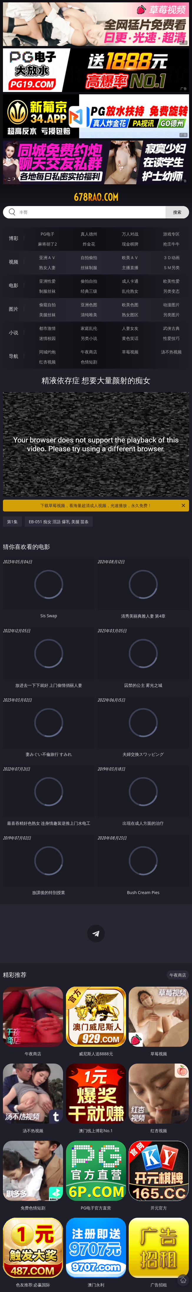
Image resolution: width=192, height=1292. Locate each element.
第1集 (12, 521)
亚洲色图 (89, 304)
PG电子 (47, 234)
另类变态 (171, 291)
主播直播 (130, 267)
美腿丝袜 (47, 314)
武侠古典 (171, 328)
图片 (13, 309)
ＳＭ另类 (171, 267)
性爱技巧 (171, 338)
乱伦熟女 (130, 291)
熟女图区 (130, 314)
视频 (13, 262)
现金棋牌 (130, 244)
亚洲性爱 (47, 281)
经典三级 (89, 291)
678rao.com (96, 197)
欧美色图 (130, 304)
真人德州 (89, 234)
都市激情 (47, 328)
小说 (13, 332)
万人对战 (130, 234)
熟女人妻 (47, 267)
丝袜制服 (89, 267)
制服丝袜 (47, 291)
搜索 (177, 212)
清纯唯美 (89, 314)
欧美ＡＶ (130, 257)
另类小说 (89, 338)
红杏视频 (47, 362)
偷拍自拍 (89, 281)
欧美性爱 (171, 281)
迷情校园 (47, 338)
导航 (13, 356)
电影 (13, 285)
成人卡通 (130, 281)
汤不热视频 (171, 352)
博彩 (13, 238)
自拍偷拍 (89, 257)
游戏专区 (171, 234)
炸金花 (89, 244)
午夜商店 (89, 352)
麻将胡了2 (47, 244)
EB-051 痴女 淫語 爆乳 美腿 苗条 (59, 521)
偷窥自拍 (47, 304)
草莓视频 (130, 352)
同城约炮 (47, 352)
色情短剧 (89, 362)
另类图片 (171, 314)
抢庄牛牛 (171, 244)
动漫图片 (171, 304)
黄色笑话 (130, 338)
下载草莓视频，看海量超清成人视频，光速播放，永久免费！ (113, 505)
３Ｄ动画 (171, 257)
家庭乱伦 (89, 328)
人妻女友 (130, 328)
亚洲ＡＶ (47, 257)
